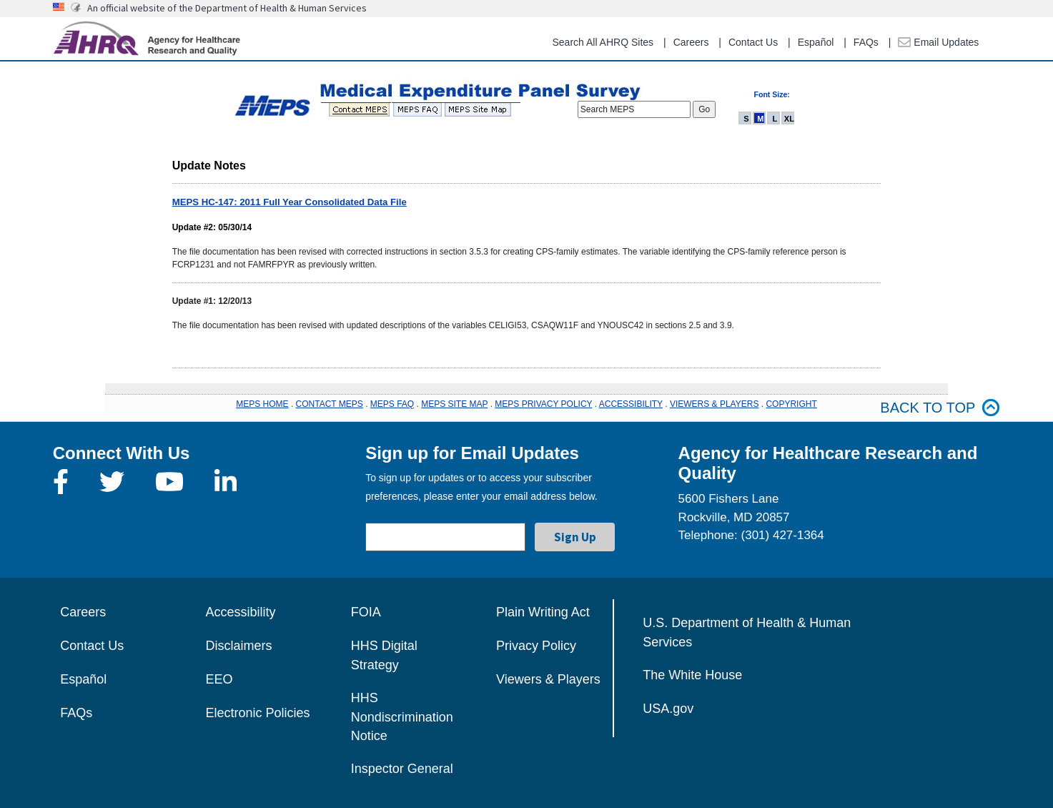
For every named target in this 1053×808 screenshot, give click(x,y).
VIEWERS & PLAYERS (714, 404)
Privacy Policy (536, 646)
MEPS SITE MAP (454, 404)
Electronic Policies (257, 713)
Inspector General (402, 769)
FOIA (366, 612)
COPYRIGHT (791, 404)
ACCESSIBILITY (631, 404)
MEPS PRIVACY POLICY (543, 404)
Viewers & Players (548, 679)
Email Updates (938, 42)
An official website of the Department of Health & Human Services (227, 7)
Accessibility (240, 612)
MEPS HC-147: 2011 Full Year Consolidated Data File (289, 202)
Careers (691, 42)
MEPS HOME (262, 404)
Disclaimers (238, 646)
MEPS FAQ (392, 404)
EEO (218, 679)
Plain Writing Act (543, 612)
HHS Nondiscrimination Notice (402, 717)
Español (816, 42)
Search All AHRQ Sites (602, 42)
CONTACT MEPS (329, 404)
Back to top (940, 408)
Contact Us (753, 42)
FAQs (866, 42)
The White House (692, 675)
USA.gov (668, 708)
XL (789, 118)
